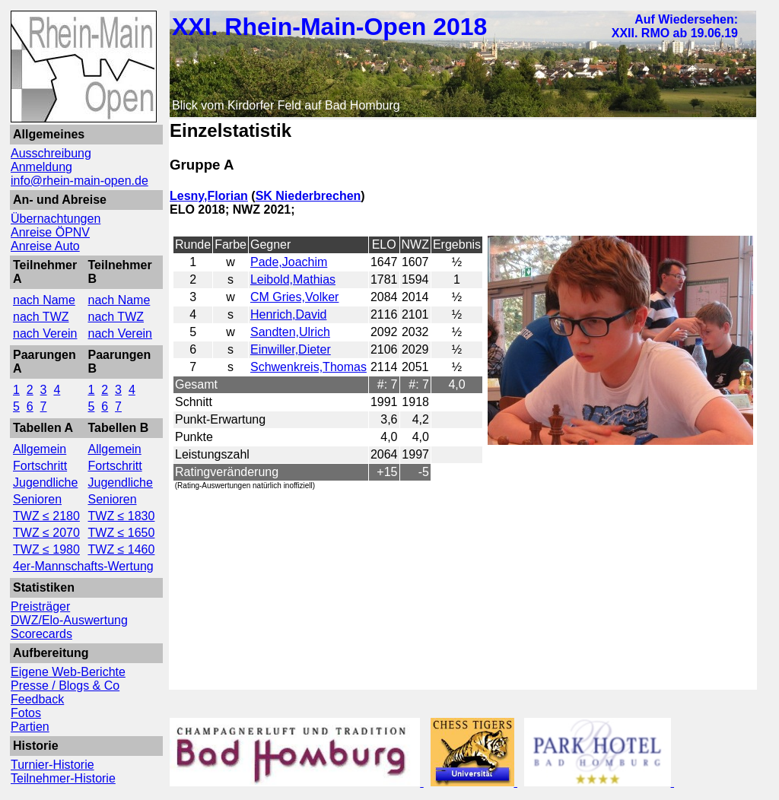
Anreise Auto (45, 246)
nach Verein (45, 333)
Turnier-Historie (52, 764)
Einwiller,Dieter (290, 349)
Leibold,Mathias (292, 279)
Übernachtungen (55, 218)
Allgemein (39, 449)
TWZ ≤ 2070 (46, 532)
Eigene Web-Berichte (68, 671)
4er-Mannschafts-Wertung (83, 566)
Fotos (26, 712)
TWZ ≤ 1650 (121, 532)
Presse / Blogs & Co (65, 685)
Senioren (37, 499)
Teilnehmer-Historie (63, 778)
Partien (30, 726)
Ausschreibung (51, 153)
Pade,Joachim (288, 262)
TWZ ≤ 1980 (46, 549)
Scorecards (41, 633)
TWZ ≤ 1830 (121, 516)
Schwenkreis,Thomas (308, 366)
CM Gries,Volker (294, 296)
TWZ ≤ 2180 (46, 516)
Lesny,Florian (209, 195)
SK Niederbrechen (308, 195)
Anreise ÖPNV (50, 232)
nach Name (44, 300)
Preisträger (40, 606)
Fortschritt (40, 465)
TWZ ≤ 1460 (121, 549)
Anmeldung (41, 166)
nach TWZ (41, 316)
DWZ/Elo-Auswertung (69, 620)
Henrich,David (288, 314)
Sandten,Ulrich (290, 331)
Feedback (37, 699)
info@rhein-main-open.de (79, 180)
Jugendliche (45, 482)
